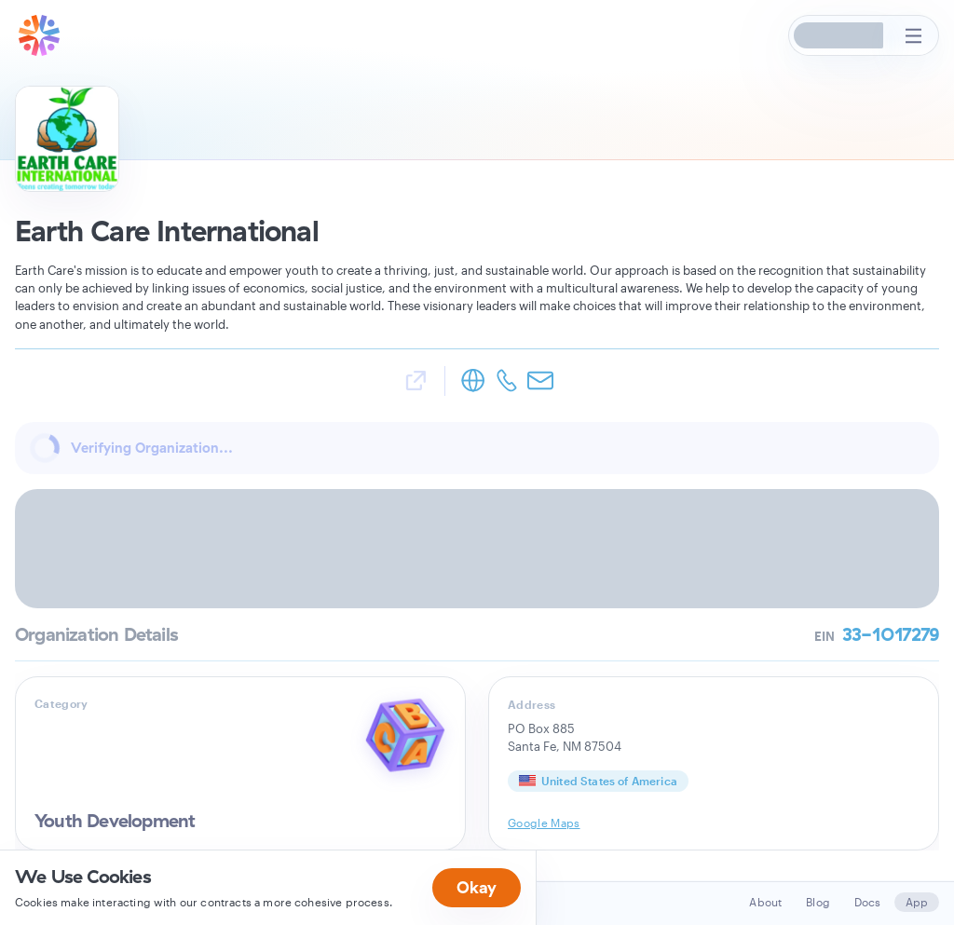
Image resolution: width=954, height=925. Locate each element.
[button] (839, 35)
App (917, 901)
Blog (818, 901)
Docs (867, 901)
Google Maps (544, 822)
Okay (477, 887)
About (765, 901)
